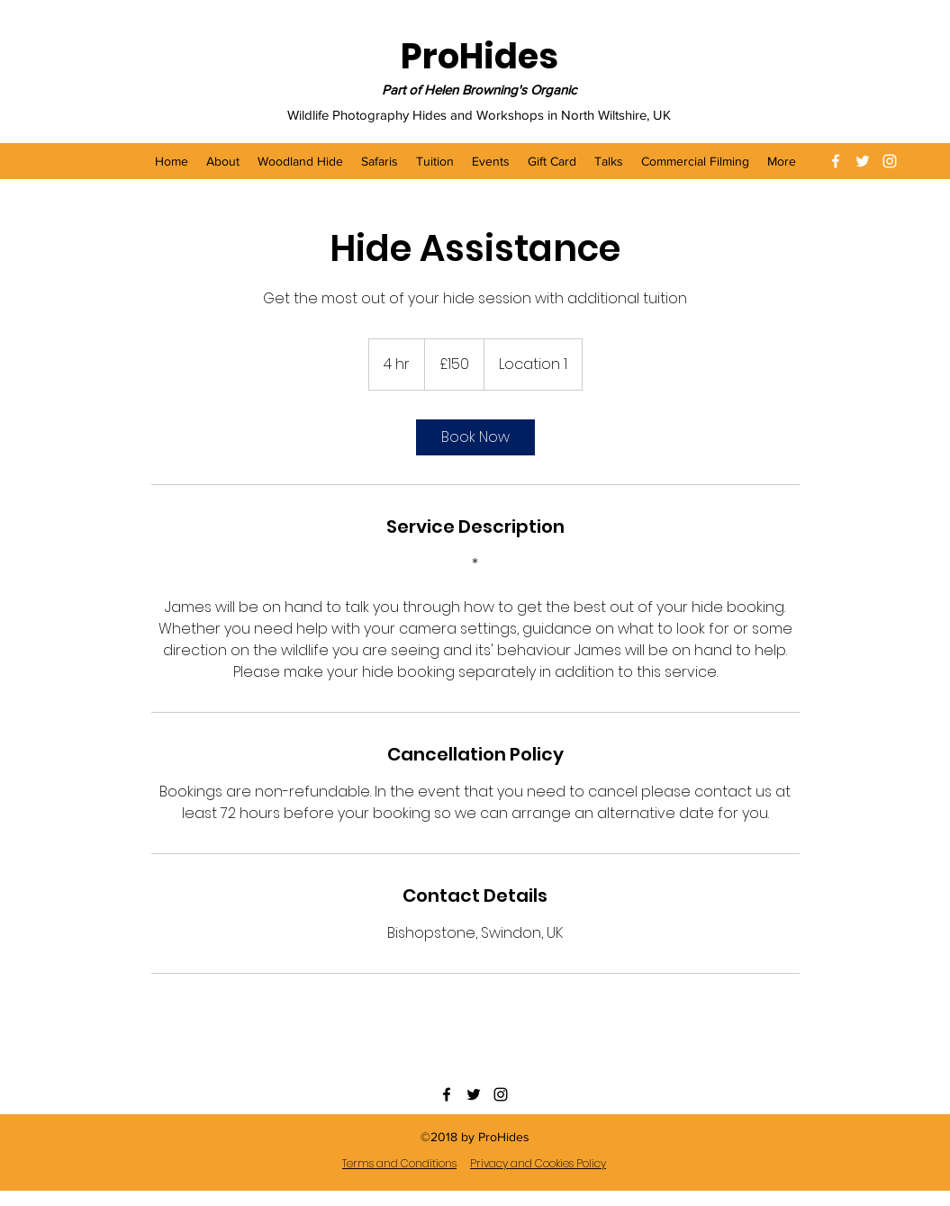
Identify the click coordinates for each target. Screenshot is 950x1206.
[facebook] (836, 161)
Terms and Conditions (399, 1163)
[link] (475, 437)
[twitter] (863, 161)
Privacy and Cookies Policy (538, 1163)
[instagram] (890, 161)
